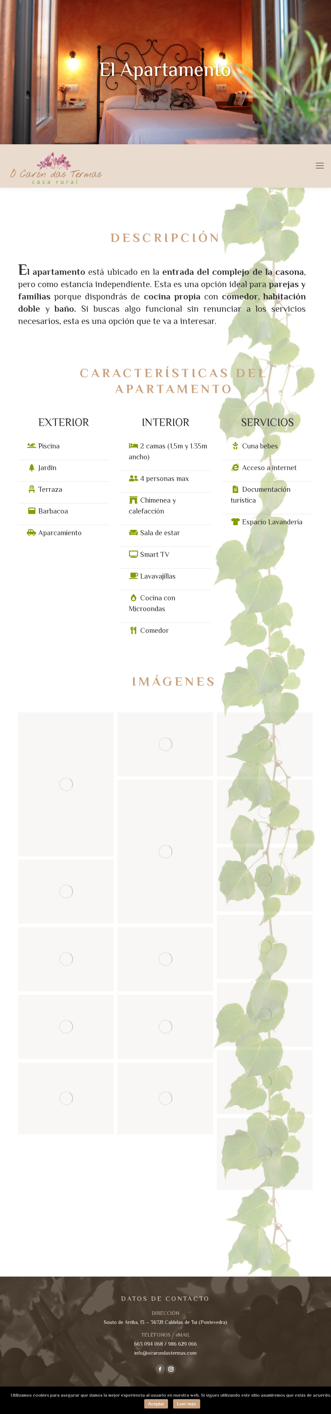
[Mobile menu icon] (320, 166)
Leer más (186, 1403)
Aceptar (156, 1403)
